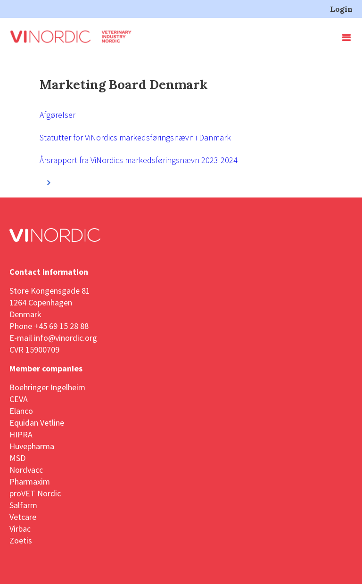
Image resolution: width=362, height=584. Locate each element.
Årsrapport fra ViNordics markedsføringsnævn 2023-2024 (139, 160)
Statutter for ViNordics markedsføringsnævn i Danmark (135, 137)
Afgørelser (57, 114)
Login (341, 9)
